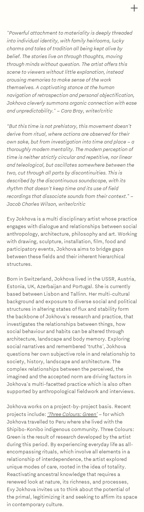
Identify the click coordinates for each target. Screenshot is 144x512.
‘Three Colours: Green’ (72, 414)
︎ (134, 8)
